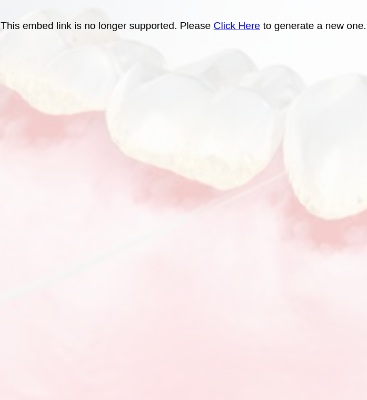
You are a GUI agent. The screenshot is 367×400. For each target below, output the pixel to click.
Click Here (237, 25)
